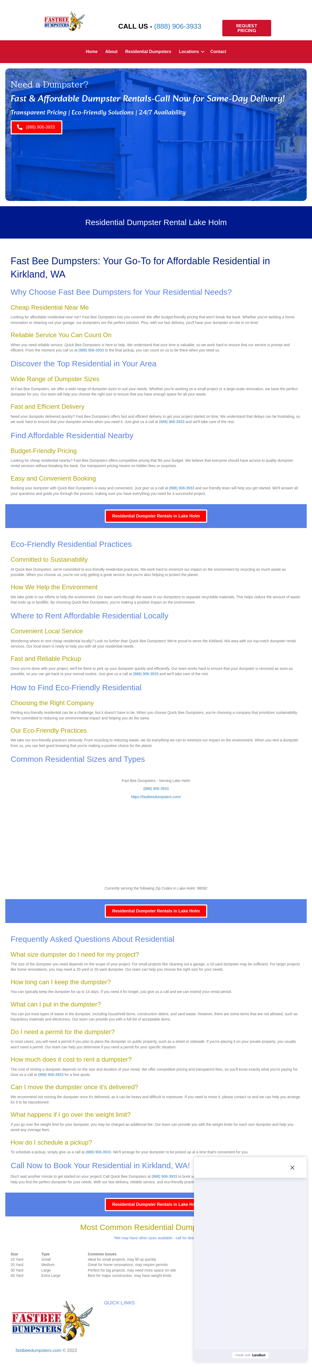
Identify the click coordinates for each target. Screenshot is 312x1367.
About (111, 51)
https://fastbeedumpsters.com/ (156, 797)
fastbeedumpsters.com (38, 1350)
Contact (218, 51)
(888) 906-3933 (177, 26)
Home (91, 51)
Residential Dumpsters (148, 51)
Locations (189, 51)
